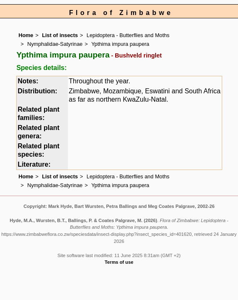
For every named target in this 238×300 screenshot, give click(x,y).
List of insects (60, 35)
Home (25, 35)
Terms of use (119, 262)
